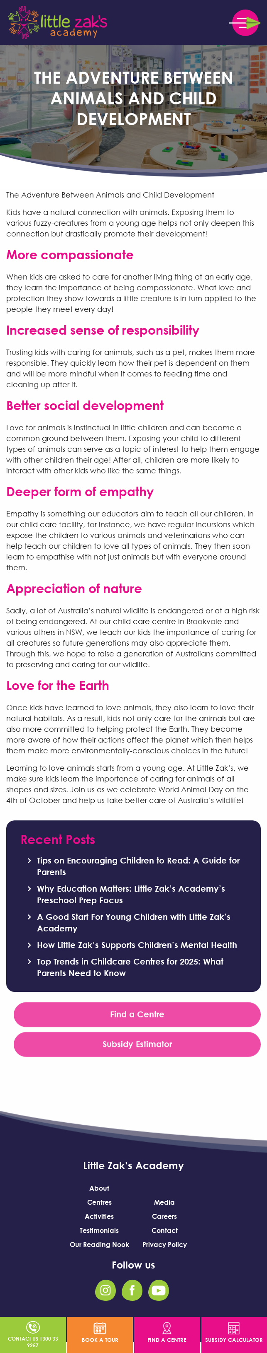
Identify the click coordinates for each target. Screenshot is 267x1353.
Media (164, 1202)
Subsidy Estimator (137, 1046)
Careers (164, 1216)
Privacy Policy (164, 1244)
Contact (165, 1230)
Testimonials (99, 1230)
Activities (99, 1216)
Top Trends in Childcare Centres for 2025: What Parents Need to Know (130, 967)
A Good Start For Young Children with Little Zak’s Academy (133, 922)
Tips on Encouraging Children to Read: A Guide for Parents (138, 866)
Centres (99, 1202)
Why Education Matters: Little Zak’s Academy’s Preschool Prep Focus (131, 894)
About (99, 1188)
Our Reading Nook (99, 1244)
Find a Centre (137, 1016)
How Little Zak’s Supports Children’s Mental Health (137, 945)
